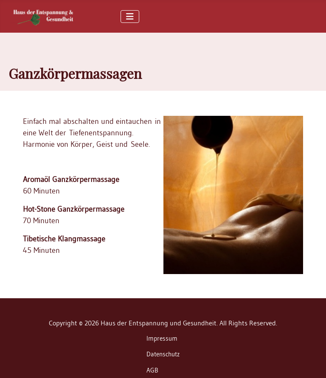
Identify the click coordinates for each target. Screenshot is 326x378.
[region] (163, 62)
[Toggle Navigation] (130, 16)
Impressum (161, 338)
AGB (152, 370)
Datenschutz (163, 354)
